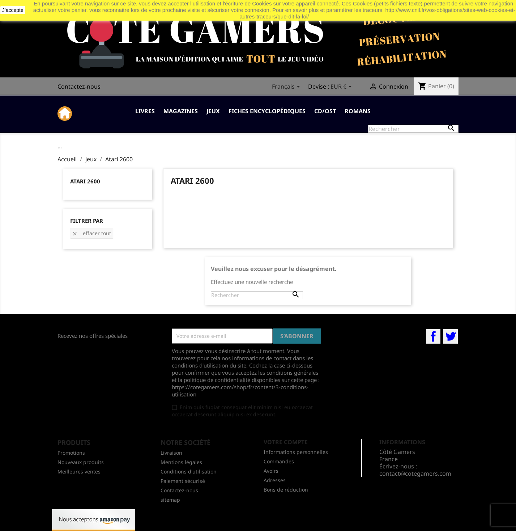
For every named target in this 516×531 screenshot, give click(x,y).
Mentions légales (181, 462)
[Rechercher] (413, 129)
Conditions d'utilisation (189, 471)
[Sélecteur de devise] (342, 87)
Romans (358, 111)
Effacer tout (91, 233)
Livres (145, 111)
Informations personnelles (296, 452)
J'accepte (13, 10)
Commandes (279, 461)
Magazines (180, 111)
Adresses (275, 480)
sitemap (170, 499)
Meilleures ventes (79, 471)
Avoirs (271, 470)
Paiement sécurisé (183, 480)
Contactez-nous (79, 86)
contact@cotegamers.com (415, 473)
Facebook (433, 336)
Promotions (71, 452)
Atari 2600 (85, 181)
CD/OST (325, 111)
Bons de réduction (286, 489)
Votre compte (286, 442)
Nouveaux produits (80, 462)
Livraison (171, 452)
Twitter (450, 336)
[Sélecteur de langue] (287, 87)
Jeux (213, 111)
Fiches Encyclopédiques (267, 111)
